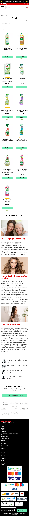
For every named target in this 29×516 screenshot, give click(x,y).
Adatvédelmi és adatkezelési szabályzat (9, 433)
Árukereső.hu (11, 500)
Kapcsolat (3, 428)
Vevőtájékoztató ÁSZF (5, 436)
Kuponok (2, 426)
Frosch (6, 15)
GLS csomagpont (4, 443)
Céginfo (2, 429)
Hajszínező (3, 455)
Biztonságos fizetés (5, 445)
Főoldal (2, 15)
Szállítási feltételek (5, 438)
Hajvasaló (3, 452)
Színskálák (3, 440)
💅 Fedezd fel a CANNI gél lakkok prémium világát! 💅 (14, 1)
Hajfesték (3, 450)
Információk (3, 431)
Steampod (3, 457)
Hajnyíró (2, 462)
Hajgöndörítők (4, 448)
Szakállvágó (3, 458)
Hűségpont (3, 446)
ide (16, 514)
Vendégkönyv (3, 441)
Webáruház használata (5, 434)
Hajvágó (2, 460)
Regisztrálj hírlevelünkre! (14, 395)
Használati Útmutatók (5, 424)
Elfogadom (22, 510)
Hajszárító (3, 453)
